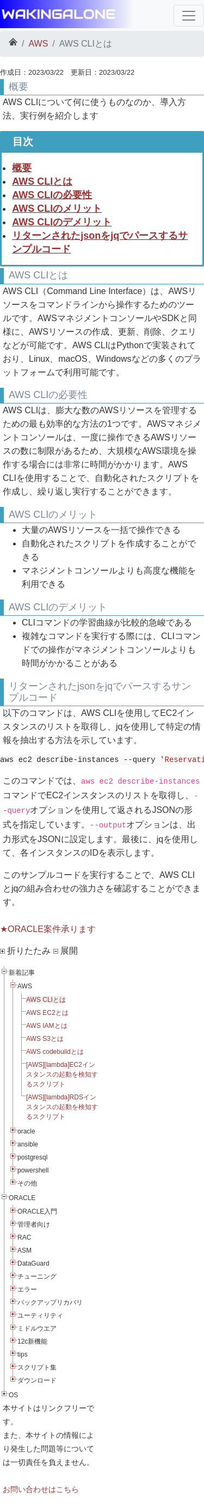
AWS (38, 43)
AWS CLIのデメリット (62, 222)
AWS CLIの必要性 (52, 195)
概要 (22, 167)
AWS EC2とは (47, 1013)
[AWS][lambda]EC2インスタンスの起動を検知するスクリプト (62, 1074)
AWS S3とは (45, 1039)
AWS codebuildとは (55, 1052)
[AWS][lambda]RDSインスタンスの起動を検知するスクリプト (62, 1106)
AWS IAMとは (46, 1026)
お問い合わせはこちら (41, 1489)
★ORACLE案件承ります (48, 929)
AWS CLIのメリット (57, 208)
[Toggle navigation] (189, 16)
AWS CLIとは (42, 181)
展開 (65, 950)
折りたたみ (25, 950)
